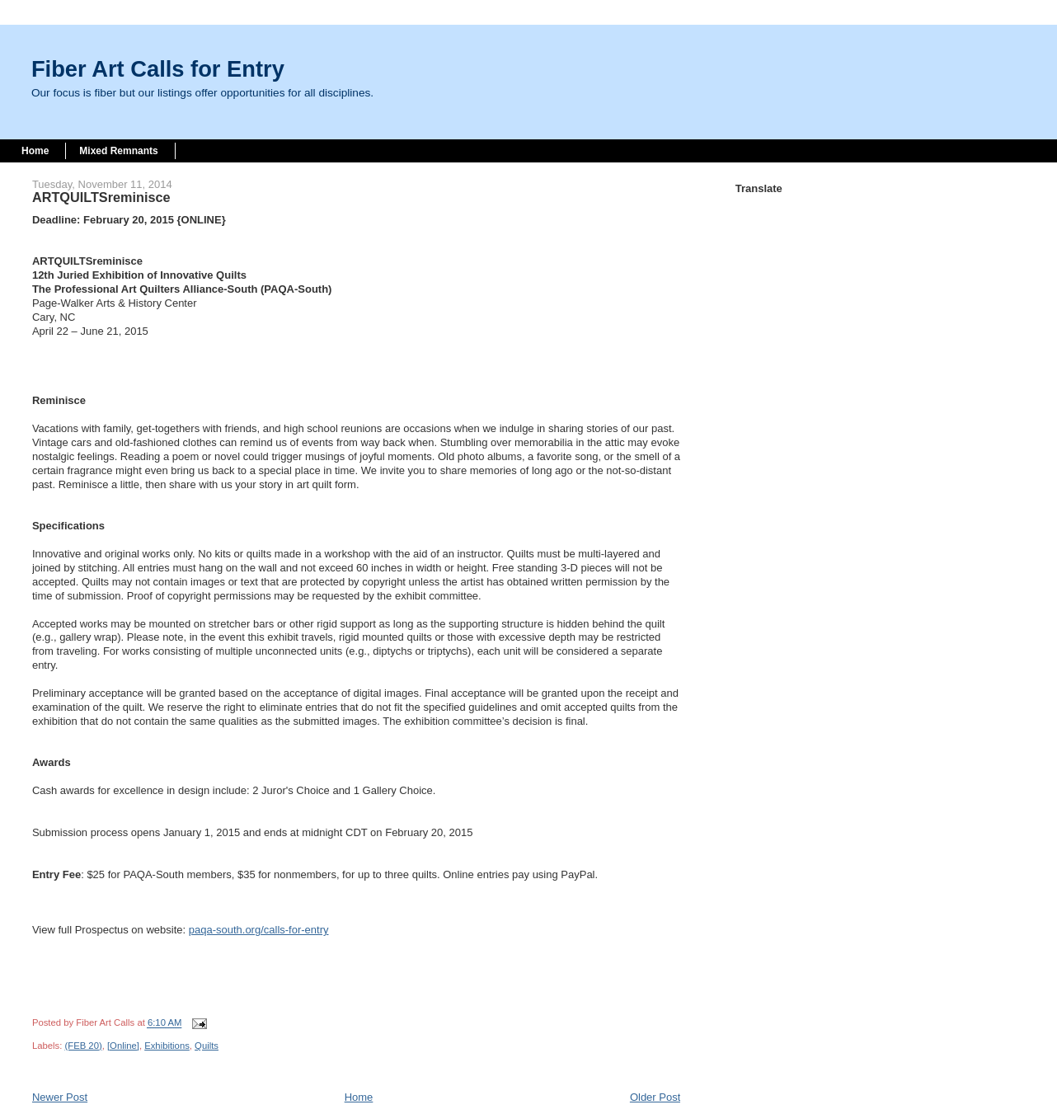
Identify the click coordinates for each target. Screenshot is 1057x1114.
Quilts (206, 1046)
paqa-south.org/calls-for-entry (259, 930)
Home (35, 151)
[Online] (123, 1046)
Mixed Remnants (118, 151)
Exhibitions (167, 1046)
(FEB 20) (82, 1046)
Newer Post (59, 1097)
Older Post (655, 1097)
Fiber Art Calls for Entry (157, 69)
